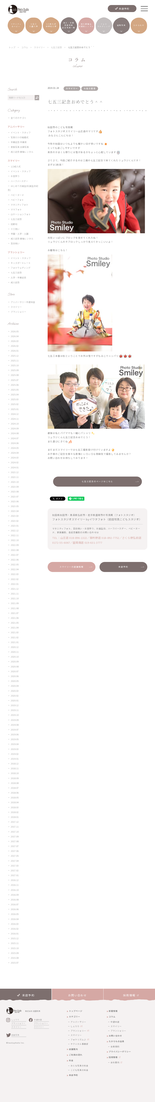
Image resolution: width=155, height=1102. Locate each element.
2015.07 (15, 962)
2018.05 (15, 797)
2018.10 (15, 773)
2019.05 (15, 739)
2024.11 (15, 418)
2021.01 (15, 642)
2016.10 (15, 889)
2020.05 (15, 680)
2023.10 (15, 481)
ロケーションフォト (21, 214)
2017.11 (15, 826)
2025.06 (15, 384)
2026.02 (15, 345)
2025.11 (15, 360)
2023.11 (15, 477)
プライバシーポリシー (120, 1051)
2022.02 (15, 579)
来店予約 (124, 8)
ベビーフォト (17, 199)
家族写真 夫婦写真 (20, 146)
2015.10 (15, 948)
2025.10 (15, 365)
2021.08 (15, 608)
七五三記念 (16, 219)
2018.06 (15, 792)
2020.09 (15, 661)
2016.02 (15, 928)
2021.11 (15, 593)
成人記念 (15, 282)
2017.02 (15, 870)
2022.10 (15, 540)
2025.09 (15, 370)
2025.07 (15, 380)
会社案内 (115, 1062)
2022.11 (15, 535)
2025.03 (15, 399)
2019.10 (15, 714)
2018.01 (15, 817)
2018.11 (15, 768)
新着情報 (113, 1010)
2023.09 (15, 486)
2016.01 (15, 933)
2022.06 (15, 559)
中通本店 (38, 1019)
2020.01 (15, 700)
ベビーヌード (17, 194)
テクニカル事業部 (79, 1044)
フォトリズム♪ (78, 1039)
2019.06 (15, 734)
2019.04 (15, 744)
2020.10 (15, 656)
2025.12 (15, 355)
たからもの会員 (116, 1041)
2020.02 (15, 695)
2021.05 (15, 622)
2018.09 (15, 778)
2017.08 (15, 841)
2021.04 (15, 627)
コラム (112, 1016)
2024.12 (15, 413)
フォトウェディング (20, 267)
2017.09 (15, 836)
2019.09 (15, 719)
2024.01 (15, 467)
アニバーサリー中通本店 (23, 302)
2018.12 (15, 763)
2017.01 (15, 875)
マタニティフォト (19, 204)
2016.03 (15, 923)
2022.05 (15, 564)
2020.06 (15, 676)
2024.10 (15, 423)
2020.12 (15, 647)
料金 (71, 1060)
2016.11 (15, 884)
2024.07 (15, 438)
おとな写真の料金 (79, 1065)
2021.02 (15, 637)
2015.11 (15, 943)
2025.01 (15, 409)
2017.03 (15, 865)
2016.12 (15, 880)
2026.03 (15, 341)
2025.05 (15, 389)
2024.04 (15, 452)
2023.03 (15, 515)
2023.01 (15, 525)
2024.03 (15, 457)
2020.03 (15, 690)
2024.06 (15, 443)
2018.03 (15, 807)
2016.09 (15, 894)
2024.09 (15, 428)
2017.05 (15, 855)
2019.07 (15, 729)
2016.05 (15, 914)
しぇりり (15, 1019)
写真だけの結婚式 (19, 137)
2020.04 (15, 685)
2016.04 (15, 919)
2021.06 (15, 617)
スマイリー (16, 306)
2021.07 (15, 613)
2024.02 (15, 462)
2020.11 (15, 651)
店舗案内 (73, 1049)
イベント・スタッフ (21, 132)
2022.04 (15, 569)
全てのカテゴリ (18, 117)
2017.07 (15, 846)
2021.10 (15, 598)
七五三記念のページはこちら (97, 481)
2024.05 (15, 447)
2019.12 (15, 705)
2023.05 (15, 506)
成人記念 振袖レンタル (22, 151)
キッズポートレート (21, 262)
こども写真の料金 (79, 1070)
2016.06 (15, 909)
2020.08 (15, 666)
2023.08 (15, 491)
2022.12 (15, 530)
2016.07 (15, 904)
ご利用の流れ (75, 1054)
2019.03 (15, 749)
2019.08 (15, 724)
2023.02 (15, 520)
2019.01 (15, 758)
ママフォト (16, 209)
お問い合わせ (115, 1035)
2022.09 (15, 544)
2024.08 (15, 433)
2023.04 (15, 511)
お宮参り (15, 176)
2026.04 (15, 336)
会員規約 (115, 1046)
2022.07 (15, 554)
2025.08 (15, 375)
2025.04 (15, 394)
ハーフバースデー (19, 181)
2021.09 (15, 603)
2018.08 (15, 783)
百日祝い (15, 243)
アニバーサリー (78, 1021)
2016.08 (15, 899)
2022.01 (15, 583)
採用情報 (113, 1057)
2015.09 (15, 953)
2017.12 (15, 821)
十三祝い (15, 228)
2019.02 (15, 753)
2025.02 (15, 404)
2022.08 (15, 550)
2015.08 (15, 957)
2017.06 (15, 850)
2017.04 (15, 860)
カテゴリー (74, 1016)
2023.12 (15, 472)
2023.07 (15, 496)
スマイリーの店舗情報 (72, 566)
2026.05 (15, 331)
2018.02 (15, 812)
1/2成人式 (16, 166)
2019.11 (15, 710)
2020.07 (15, 671)
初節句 (14, 224)
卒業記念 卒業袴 (19, 142)
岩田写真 (15, 1034)
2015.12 (15, 938)
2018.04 (15, 802)
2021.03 (15, 632)
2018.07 (15, 787)
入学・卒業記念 (18, 277)
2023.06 (15, 501)
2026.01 (15, 350)
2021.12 (15, 588)
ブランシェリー (18, 311)
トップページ (75, 1010)
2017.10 (15, 831)
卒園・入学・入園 (19, 233)
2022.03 (15, 574)
